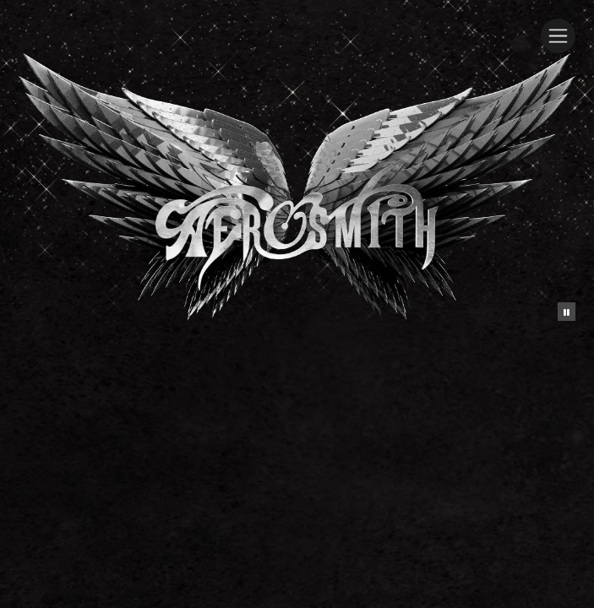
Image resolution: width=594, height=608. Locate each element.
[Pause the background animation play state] (567, 311)
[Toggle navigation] (558, 36)
